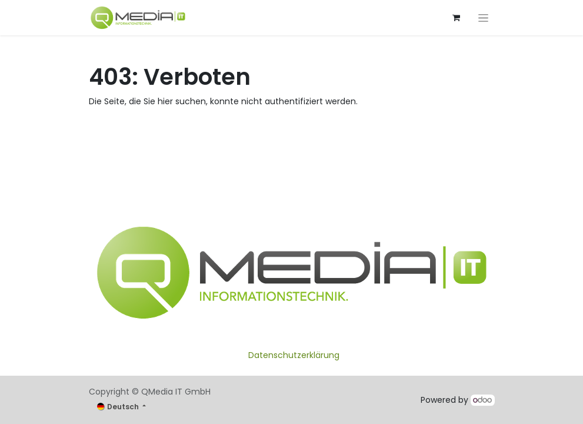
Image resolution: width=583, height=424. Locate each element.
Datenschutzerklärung (293, 355)
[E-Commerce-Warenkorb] (456, 17)
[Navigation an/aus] (483, 17)
